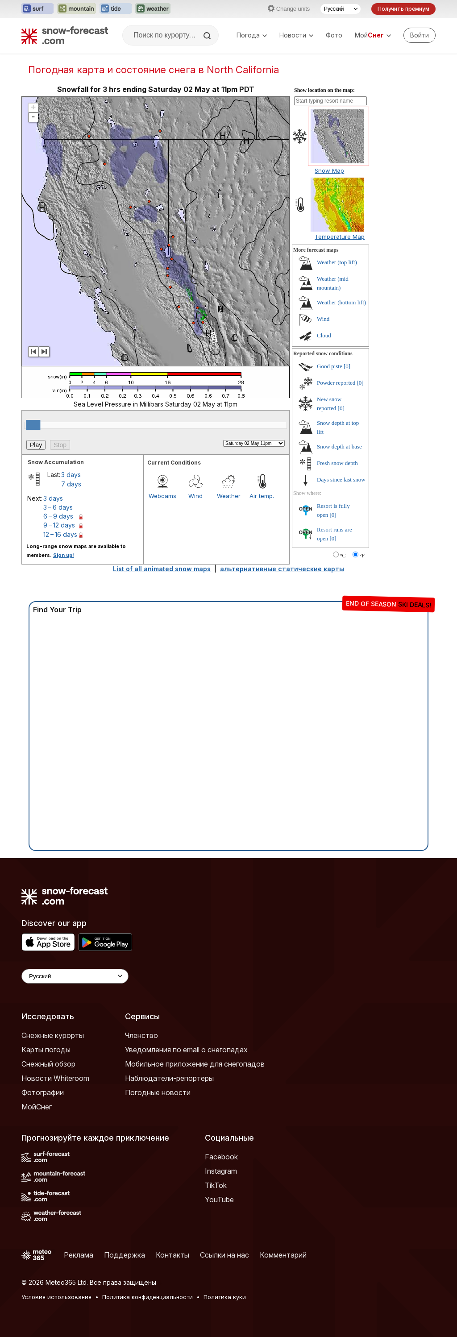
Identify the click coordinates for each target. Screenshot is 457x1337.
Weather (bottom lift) (341, 302)
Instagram (221, 1171)
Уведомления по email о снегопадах (186, 1049)
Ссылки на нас (224, 1254)
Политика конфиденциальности (147, 1296)
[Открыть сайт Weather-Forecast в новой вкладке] (152, 9)
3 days (71, 474)
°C (343, 555)
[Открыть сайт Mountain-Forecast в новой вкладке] (76, 9)
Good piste (329, 366)
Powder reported (336, 382)
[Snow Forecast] (64, 35)
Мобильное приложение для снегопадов (195, 1063)
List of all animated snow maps (162, 569)
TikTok (216, 1185)
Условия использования (56, 1296)
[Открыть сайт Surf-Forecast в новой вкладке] (37, 9)
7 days (71, 484)
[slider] (33, 425)
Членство (141, 1035)
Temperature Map (340, 236)
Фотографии (42, 1092)
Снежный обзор (48, 1063)
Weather (229, 495)
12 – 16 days (60, 534)
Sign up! (63, 555)
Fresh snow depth (337, 463)
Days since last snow (341, 479)
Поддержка (124, 1254)
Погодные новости (158, 1092)
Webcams (162, 495)
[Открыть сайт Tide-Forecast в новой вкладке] (116, 9)
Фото (334, 35)
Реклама (78, 1254)
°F (362, 555)
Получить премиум (403, 8)
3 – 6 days (58, 507)
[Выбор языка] (340, 9)
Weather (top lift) (337, 262)
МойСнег (36, 1106)
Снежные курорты (52, 1035)
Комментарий (283, 1254)
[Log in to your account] (419, 35)
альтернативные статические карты (282, 569)
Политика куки (225, 1296)
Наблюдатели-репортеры (169, 1078)
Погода (252, 35)
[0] (347, 366)
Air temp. (261, 495)
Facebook (221, 1156)
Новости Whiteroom (55, 1078)
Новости (296, 35)
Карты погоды (46, 1049)
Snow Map (329, 170)
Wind (195, 495)
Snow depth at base (339, 446)
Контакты (172, 1254)
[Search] (208, 35)
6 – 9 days (58, 516)
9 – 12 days (59, 525)
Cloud (324, 335)
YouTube (219, 1199)
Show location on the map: (324, 90)
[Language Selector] (75, 976)
